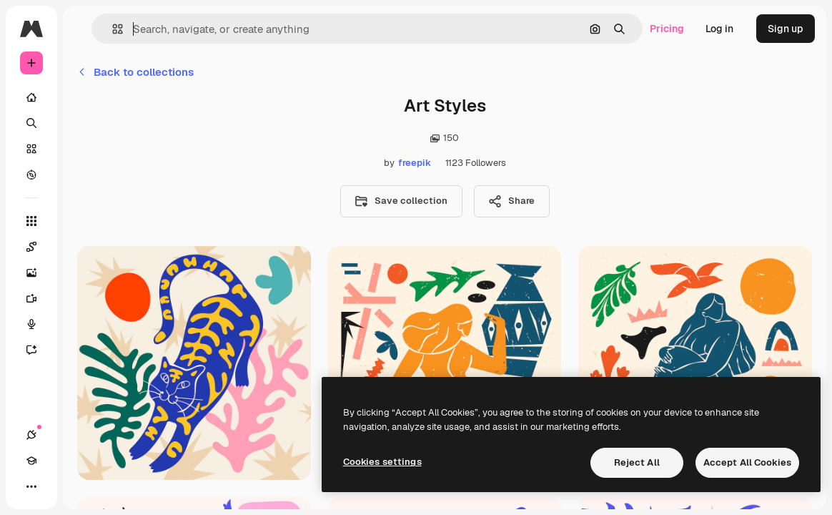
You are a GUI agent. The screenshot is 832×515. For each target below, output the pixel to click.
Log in (719, 28)
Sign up (785, 28)
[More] (31, 486)
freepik (414, 163)
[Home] (31, 97)
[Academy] (31, 460)
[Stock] (31, 148)
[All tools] (31, 221)
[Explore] (31, 174)
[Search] (31, 123)
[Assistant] (38, 349)
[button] (112, 29)
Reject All (637, 462)
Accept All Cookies (747, 462)
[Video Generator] (38, 298)
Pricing (667, 28)
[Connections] (31, 434)
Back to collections (135, 72)
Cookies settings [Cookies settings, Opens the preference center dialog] (382, 462)
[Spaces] (38, 246)
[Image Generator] (38, 272)
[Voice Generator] (38, 324)
